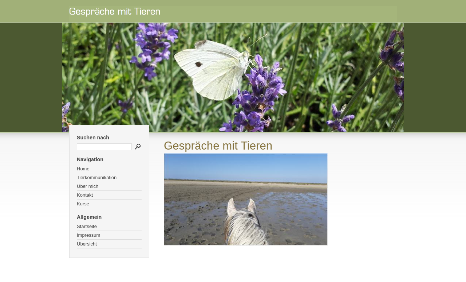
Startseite (87, 226)
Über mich (87, 186)
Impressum (88, 235)
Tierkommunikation (96, 177)
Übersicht (87, 244)
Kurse (83, 203)
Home (83, 168)
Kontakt (85, 195)
